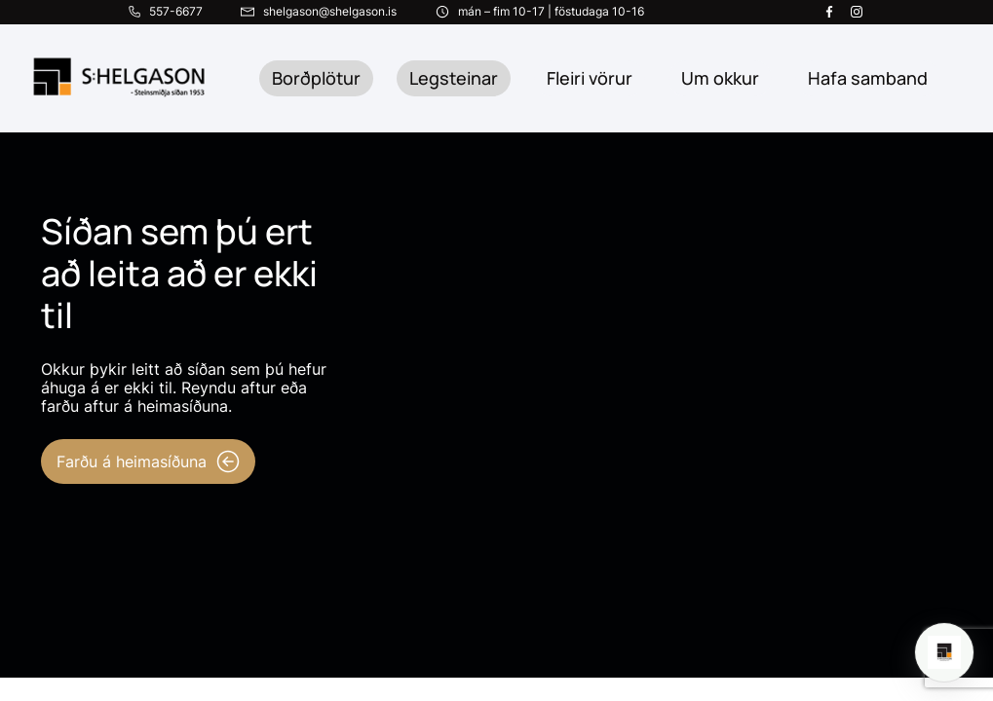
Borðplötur (316, 78)
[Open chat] (944, 652)
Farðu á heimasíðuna (148, 461)
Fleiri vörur (589, 78)
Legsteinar (453, 78)
